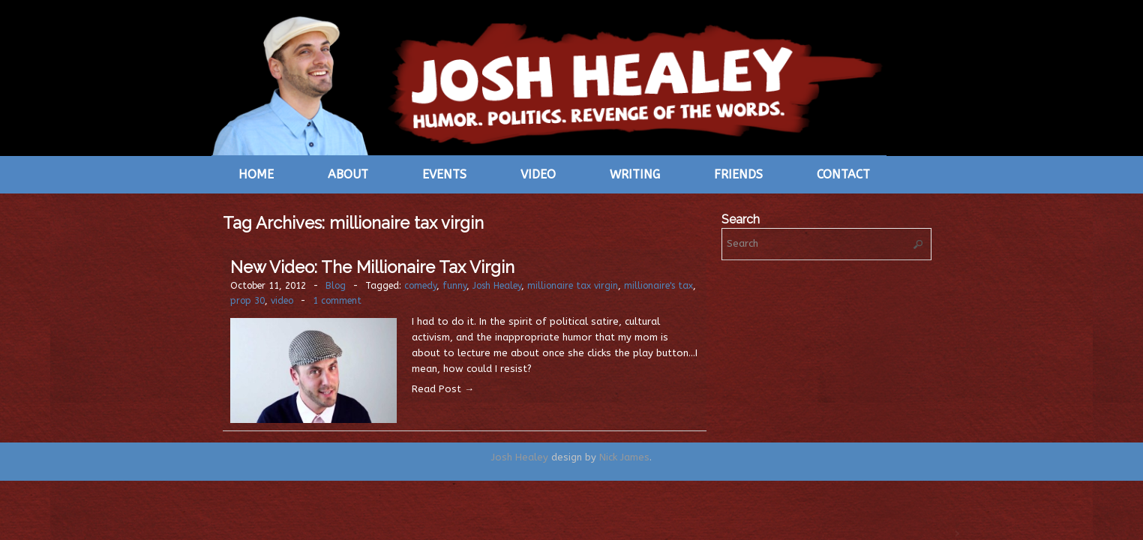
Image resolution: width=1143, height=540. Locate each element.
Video (538, 174)
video (282, 301)
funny (454, 285)
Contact (843, 174)
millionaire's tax (658, 285)
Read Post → (443, 388)
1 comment (337, 301)
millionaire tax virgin (572, 285)
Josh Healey (496, 285)
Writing (635, 174)
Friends (738, 174)
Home (256, 174)
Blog (336, 285)
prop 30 (247, 301)
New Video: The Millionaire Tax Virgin (372, 267)
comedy (420, 285)
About (348, 174)
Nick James (624, 457)
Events (444, 174)
